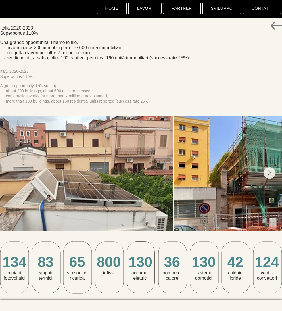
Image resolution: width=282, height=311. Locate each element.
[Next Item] (269, 173)
